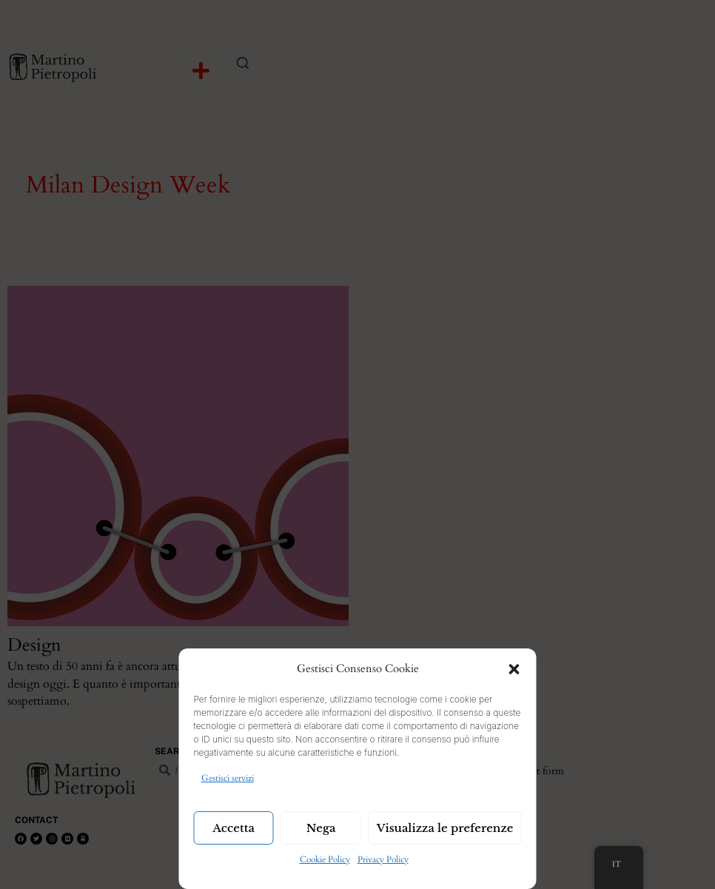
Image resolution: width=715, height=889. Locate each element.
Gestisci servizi (227, 778)
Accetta (233, 828)
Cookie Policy (325, 859)
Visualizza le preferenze (445, 828)
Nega (321, 828)
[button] (514, 669)
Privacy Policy (383, 859)
